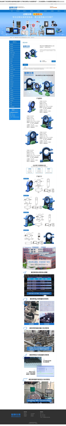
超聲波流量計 (12, 50)
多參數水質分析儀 (12, 69)
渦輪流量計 (11, 48)
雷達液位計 (11, 79)
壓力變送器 (11, 71)
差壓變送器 (11, 73)
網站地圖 (36, 423)
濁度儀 (11, 63)
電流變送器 (11, 92)
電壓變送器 (11, 94)
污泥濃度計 (11, 65)
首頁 (13, 37)
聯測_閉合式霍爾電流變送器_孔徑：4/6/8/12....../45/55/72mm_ (26, 37)
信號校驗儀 (11, 100)
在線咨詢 (53, 61)
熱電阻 (11, 102)
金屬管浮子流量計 (12, 52)
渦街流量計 (11, 46)
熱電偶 (11, 104)
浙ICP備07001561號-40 (32, 423)
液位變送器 (11, 77)
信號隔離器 (11, 90)
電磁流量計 (11, 44)
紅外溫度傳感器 (12, 106)
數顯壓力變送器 (12, 75)
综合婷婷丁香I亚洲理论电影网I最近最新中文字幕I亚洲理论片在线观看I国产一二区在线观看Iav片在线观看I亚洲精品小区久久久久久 (32, 1)
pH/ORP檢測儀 (33, 413)
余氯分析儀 (11, 67)
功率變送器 (11, 96)
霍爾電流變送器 (17, 37)
